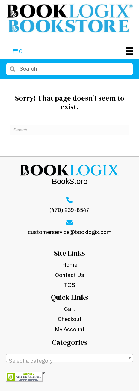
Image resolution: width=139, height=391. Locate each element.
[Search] (69, 130)
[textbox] (69, 361)
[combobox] (69, 358)
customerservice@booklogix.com (69, 232)
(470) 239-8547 (69, 210)
